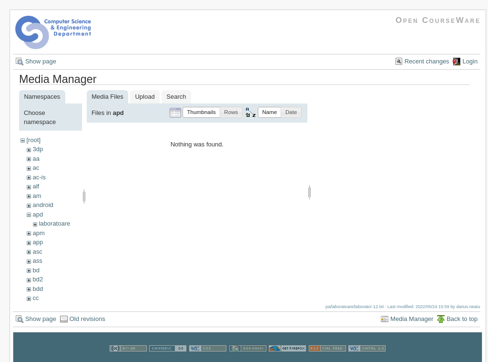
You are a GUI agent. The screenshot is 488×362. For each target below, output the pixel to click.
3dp (37, 149)
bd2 (37, 279)
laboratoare (54, 223)
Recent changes (427, 61)
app (37, 242)
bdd (37, 288)
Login (470, 61)
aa (35, 158)
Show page (40, 61)
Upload (144, 96)
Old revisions (87, 318)
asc (37, 251)
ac (35, 167)
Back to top (462, 318)
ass (37, 260)
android (42, 204)
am (36, 195)
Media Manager (411, 318)
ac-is (38, 177)
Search (176, 96)
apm (38, 233)
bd (35, 270)
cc (35, 297)
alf (35, 186)
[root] (33, 140)
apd (37, 214)
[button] (201, 112)
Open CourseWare (438, 20)
